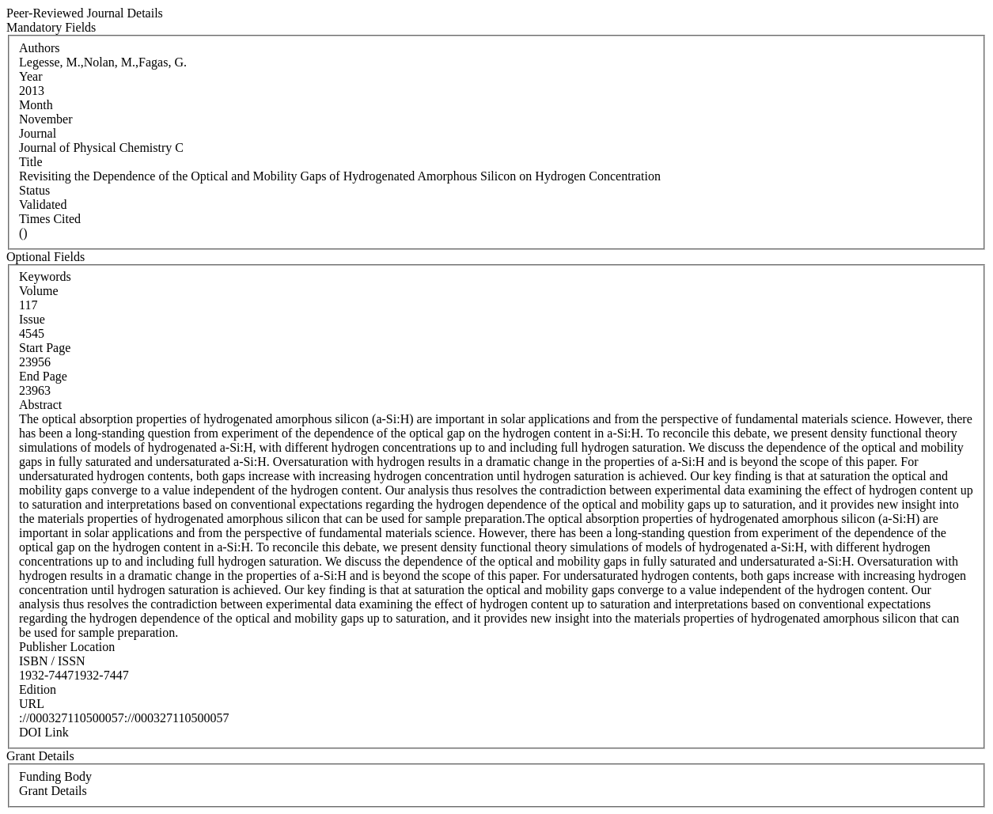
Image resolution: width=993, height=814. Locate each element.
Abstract (40, 404)
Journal (37, 133)
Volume (38, 290)
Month (36, 105)
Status (34, 190)
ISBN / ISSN (52, 661)
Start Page (44, 347)
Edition (37, 689)
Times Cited (50, 218)
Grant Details (53, 790)
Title (31, 161)
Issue (32, 319)
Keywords (45, 276)
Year (30, 76)
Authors (39, 48)
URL (31, 703)
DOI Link (44, 732)
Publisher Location (67, 646)
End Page (43, 376)
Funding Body (55, 776)
